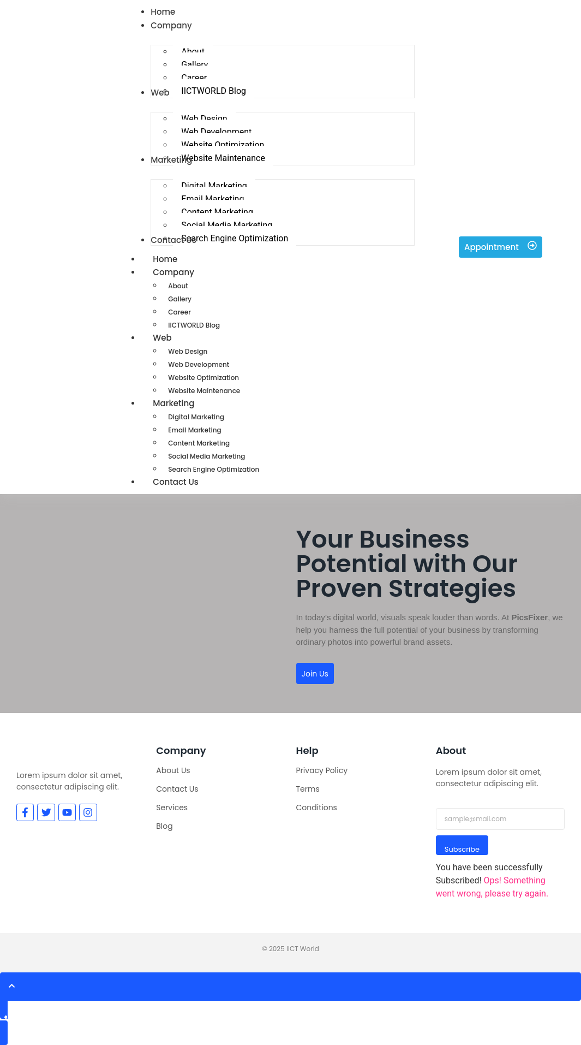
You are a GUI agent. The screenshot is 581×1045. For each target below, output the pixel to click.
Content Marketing (199, 443)
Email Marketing (194, 430)
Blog (164, 826)
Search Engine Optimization (213, 469)
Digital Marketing (196, 416)
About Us (173, 770)
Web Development (198, 364)
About (178, 285)
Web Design (187, 351)
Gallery (179, 299)
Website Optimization (203, 377)
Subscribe (462, 849)
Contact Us (176, 482)
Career (179, 312)
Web (174, 337)
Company (185, 272)
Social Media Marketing (206, 456)
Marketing (185, 403)
